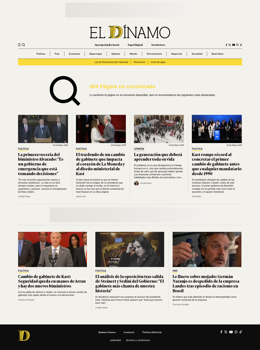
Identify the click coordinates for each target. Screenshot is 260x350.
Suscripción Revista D (107, 44)
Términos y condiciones (138, 340)
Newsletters (158, 44)
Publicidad (115, 340)
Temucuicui (139, 62)
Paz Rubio (196, 196)
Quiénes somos (107, 332)
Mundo (133, 53)
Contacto (129, 332)
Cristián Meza (24, 196)
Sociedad (197, 53)
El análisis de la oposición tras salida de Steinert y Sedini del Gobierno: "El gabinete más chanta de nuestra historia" (129, 283)
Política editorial (152, 332)
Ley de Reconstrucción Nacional (111, 62)
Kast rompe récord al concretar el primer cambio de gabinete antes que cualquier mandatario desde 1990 (217, 163)
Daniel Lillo (81, 196)
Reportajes (95, 53)
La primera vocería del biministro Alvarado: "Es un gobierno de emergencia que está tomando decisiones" (40, 163)
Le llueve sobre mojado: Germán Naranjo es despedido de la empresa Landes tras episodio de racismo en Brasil (206, 283)
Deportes (176, 53)
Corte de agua (158, 62)
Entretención (154, 53)
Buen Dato (218, 53)
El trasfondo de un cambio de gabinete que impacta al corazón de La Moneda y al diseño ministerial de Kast (100, 163)
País (57, 53)
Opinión (115, 53)
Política (40, 53)
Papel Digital (135, 44)
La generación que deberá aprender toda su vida (158, 156)
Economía (74, 53)
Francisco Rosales (26, 300)
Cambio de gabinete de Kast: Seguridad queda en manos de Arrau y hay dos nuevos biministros (52, 281)
